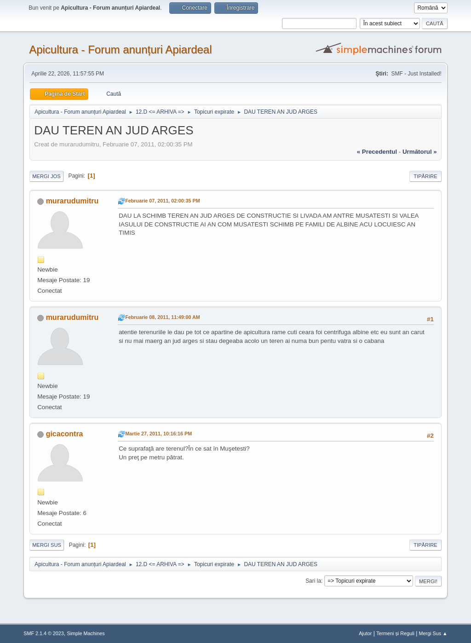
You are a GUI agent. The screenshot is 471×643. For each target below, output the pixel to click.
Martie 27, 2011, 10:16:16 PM (158, 433)
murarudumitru (72, 201)
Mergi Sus (46, 545)
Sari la (313, 581)
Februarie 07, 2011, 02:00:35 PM (162, 200)
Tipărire (425, 176)
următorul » (419, 151)
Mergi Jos (46, 176)
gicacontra (64, 434)
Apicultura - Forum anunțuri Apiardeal (120, 49)
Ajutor (365, 633)
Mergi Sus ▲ (433, 633)
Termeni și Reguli (395, 633)
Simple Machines (86, 633)
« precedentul (377, 151)
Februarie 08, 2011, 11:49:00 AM (162, 317)
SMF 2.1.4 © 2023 (43, 633)
